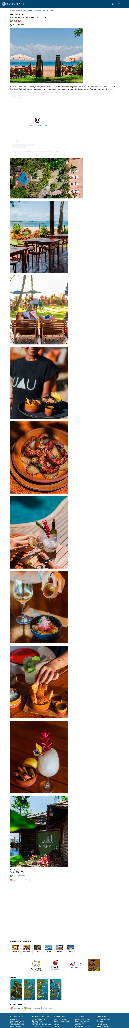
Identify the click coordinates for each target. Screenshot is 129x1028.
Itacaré (99, 1023)
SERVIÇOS (79, 1016)
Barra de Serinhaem (104, 1019)
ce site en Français (46, 1008)
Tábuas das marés (17, 1025)
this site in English (16, 1008)
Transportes (79, 1023)
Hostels (56, 1025)
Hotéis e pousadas (60, 1019)
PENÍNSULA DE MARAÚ (41, 1016)
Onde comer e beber (82, 1019)
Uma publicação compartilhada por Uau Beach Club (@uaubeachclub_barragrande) (38, 152)
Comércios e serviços (83, 1026)
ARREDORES (102, 1016)
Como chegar (15, 1019)
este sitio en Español (31, 1008)
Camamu (100, 1021)
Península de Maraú (16, 10)
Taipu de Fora (37, 1021)
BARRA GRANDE (16, 1016)
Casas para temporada (62, 1021)
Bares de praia (40, 10)
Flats (55, 1023)
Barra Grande (50, 10)
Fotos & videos (15, 1026)
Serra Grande (102, 1025)
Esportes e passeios (82, 1021)
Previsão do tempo (17, 1023)
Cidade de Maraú (38, 1026)
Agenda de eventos (17, 1021)
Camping (57, 1026)
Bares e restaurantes (29, 10)
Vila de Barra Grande (39, 1023)
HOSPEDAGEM (59, 1016)
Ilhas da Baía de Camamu (41, 1025)
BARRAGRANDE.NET (18, 1005)
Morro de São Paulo (104, 1026)
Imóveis (78, 1025)
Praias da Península (39, 1019)
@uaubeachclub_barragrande (22, 880)
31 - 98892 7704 (17, 876)
